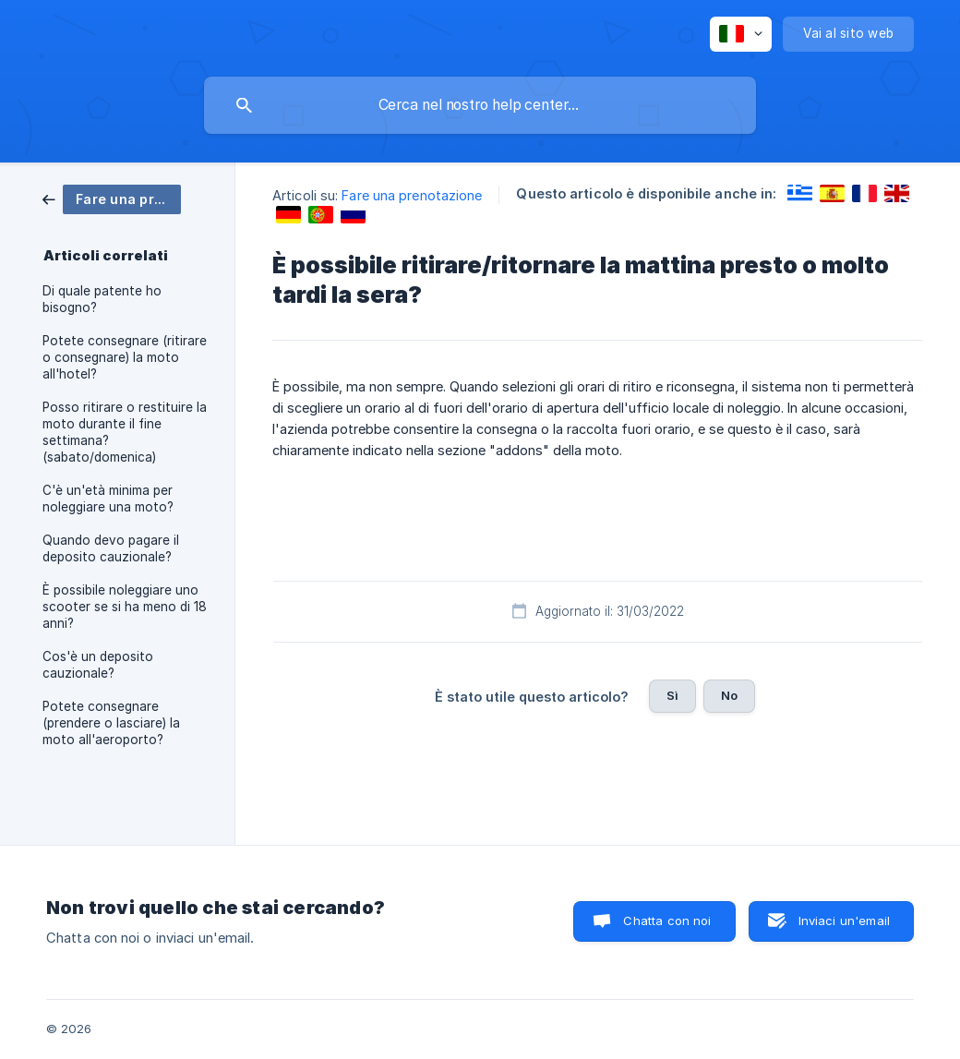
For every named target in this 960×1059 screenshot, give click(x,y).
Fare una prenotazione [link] (412, 195)
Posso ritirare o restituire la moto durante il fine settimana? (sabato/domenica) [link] (124, 432)
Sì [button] (672, 695)
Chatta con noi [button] (667, 920)
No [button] (729, 695)
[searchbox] (480, 105)
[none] (741, 34)
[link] (111, 198)
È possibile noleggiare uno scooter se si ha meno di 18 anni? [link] (124, 607)
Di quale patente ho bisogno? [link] (102, 299)
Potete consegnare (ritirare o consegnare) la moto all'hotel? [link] (124, 357)
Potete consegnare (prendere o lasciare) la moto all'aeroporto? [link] (111, 723)
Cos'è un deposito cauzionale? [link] (97, 664)
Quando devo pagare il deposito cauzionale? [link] (110, 548)
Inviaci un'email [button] (844, 920)
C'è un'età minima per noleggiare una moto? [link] (108, 498)
